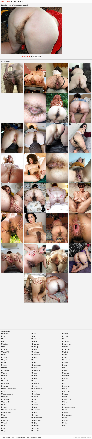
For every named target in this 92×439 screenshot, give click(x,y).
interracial (35, 370)
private (65, 352)
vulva (64, 418)
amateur (5, 333)
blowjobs (5, 370)
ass (3, 341)
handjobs (35, 354)
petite (65, 347)
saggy (65, 362)
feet (3, 428)
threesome (66, 399)
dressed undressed (8, 410)
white (64, 420)
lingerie (34, 386)
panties (65, 341)
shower (65, 375)
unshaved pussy (68, 407)
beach (4, 349)
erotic (4, 418)
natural (34, 404)
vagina (65, 412)
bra (3, 378)
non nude (35, 410)
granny (34, 347)
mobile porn (36, 394)
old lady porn (36, 418)
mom (34, 399)
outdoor (35, 425)
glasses (35, 341)
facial (4, 423)
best (3, 354)
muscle (34, 402)
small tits (66, 386)
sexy (64, 370)
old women (36, 420)
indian (34, 368)
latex (34, 375)
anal (3, 336)
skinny (65, 381)
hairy (34, 349)
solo (64, 389)
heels (34, 357)
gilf (33, 336)
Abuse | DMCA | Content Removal (11, 437)
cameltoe (5, 383)
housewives (36, 365)
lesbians (35, 383)
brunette (5, 381)
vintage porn (67, 415)
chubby (4, 386)
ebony (4, 415)
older (34, 423)
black (4, 365)
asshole (4, 344)
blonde (4, 368)
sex (64, 368)
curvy (4, 407)
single (65, 378)
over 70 (65, 339)
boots (4, 375)
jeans (34, 373)
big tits (4, 360)
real (64, 357)
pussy (65, 354)
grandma (35, 344)
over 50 (65, 333)
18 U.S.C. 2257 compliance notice (31, 437)
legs (33, 381)
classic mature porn (8, 389)
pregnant (66, 349)
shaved (65, 373)
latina (34, 378)
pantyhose (66, 344)
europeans (5, 420)
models (34, 397)
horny (34, 360)
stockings (66, 391)
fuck (33, 333)
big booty (5, 357)
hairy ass (35, 352)
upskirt (65, 410)
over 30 (35, 428)
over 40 (35, 431)
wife (64, 423)
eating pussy (6, 412)
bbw (3, 347)
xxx (64, 425)
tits (64, 404)
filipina (4, 431)
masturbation (36, 389)
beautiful (5, 352)
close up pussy (7, 394)
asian (4, 339)
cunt (3, 404)
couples (4, 397)
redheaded (66, 360)
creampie (5, 399)
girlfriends (35, 339)
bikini (3, 362)
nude (34, 412)
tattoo (65, 394)
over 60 (65, 336)
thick (64, 397)
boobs (4, 373)
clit (3, 391)
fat (3, 425)
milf (33, 391)
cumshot (5, 402)
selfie (64, 365)
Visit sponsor (37, 56)
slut (64, 383)
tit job (65, 402)
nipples (34, 407)
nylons (34, 415)
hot (33, 362)
